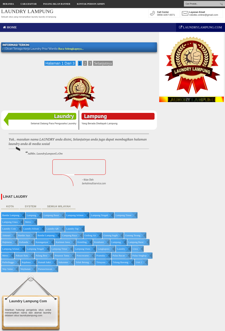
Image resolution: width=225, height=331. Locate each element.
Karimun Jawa (63, 242)
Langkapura (103, 248)
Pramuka (100, 255)
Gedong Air (90, 235)
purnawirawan (45, 269)
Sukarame (63, 262)
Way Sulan (7, 269)
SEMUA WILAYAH (58, 206)
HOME (10, 27)
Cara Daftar (29, 4)
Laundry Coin (9, 228)
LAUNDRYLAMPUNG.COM (200, 27)
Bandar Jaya (24, 235)
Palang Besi (41, 255)
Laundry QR (52, 228)
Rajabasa (26, 262)
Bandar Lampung (10, 215)
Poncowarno (83, 255)
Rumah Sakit (44, 262)
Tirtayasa (100, 262)
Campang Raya (69, 235)
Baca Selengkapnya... (74, 48)
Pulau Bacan (118, 255)
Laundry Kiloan (31, 228)
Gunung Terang (132, 235)
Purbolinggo (8, 262)
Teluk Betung (82, 262)
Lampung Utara (10, 222)
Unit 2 (139, 262)
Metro (28, 222)
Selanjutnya (103, 63)
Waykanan (25, 269)
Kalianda (23, 242)
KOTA (10, 206)
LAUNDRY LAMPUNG (27, 11)
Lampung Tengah (99, 215)
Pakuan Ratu (22, 255)
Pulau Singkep (139, 255)
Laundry (121, 248)
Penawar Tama (62, 255)
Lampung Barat (51, 215)
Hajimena (7, 242)
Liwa (135, 248)
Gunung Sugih (111, 235)
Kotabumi (99, 242)
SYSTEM (30, 206)
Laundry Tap (72, 228)
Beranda (8, 4)
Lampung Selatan (74, 215)
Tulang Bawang (120, 262)
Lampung (31, 215)
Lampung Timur (123, 215)
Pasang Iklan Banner (56, 4)
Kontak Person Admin (91, 4)
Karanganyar (42, 242)
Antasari (6, 235)
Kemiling (82, 242)
